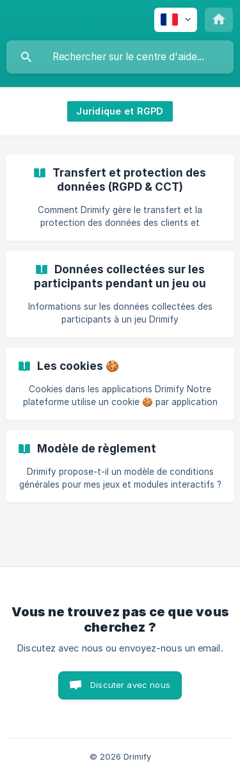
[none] (175, 20)
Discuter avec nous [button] (130, 685)
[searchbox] (120, 57)
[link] (120, 197)
